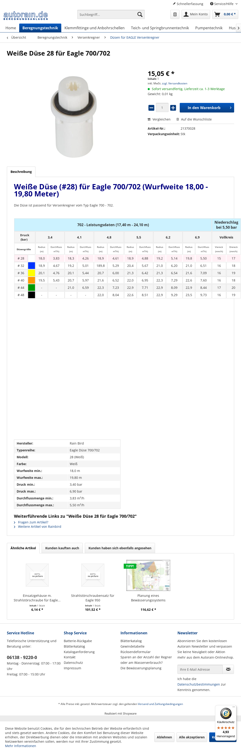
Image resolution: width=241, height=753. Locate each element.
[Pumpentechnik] (209, 28)
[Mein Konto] (196, 14)
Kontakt (69, 657)
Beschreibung (21, 171)
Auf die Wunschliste (194, 119)
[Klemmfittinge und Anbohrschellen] (94, 28)
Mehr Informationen (20, 746)
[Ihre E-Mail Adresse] (200, 669)
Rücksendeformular (135, 652)
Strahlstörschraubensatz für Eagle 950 (92, 597)
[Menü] (233, 708)
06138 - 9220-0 (22, 657)
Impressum (72, 668)
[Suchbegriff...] (111, 14)
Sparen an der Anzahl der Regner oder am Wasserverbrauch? (146, 660)
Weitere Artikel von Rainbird (37, 526)
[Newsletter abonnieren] (228, 669)
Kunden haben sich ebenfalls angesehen (119, 548)
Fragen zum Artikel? (31, 522)
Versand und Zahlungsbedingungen (160, 704)
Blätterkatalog (74, 646)
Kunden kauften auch (62, 548)
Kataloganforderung (79, 652)
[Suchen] (140, 14)
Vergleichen (159, 119)
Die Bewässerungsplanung (140, 668)
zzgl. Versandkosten (174, 83)
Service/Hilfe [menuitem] (222, 4)
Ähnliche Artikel (23, 548)
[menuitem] (111, 16)
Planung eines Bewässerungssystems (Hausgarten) (148, 598)
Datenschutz (73, 662)
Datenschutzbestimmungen (198, 684)
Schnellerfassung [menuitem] (188, 4)
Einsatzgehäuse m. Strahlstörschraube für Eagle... (37, 597)
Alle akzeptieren (192, 737)
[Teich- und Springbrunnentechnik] (160, 28)
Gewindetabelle (132, 646)
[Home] (10, 28)
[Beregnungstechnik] (40, 28)
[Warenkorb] (225, 14)
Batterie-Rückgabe (78, 641)
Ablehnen (164, 737)
